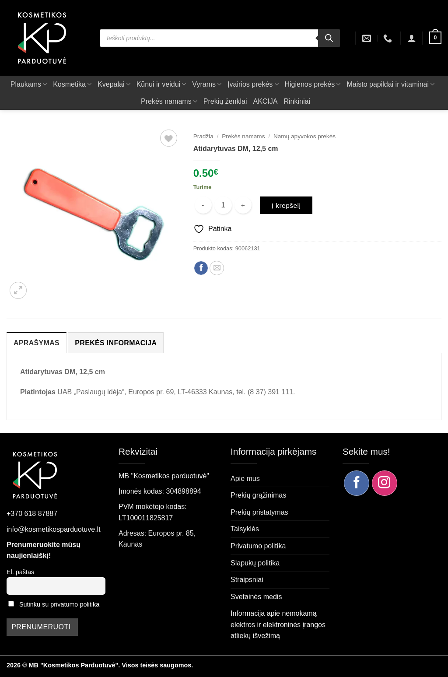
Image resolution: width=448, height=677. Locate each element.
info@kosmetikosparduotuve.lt (54, 529)
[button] (411, 38)
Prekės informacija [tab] (116, 343)
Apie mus (245, 478)
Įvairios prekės (253, 84)
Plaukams (28, 84)
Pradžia (203, 136)
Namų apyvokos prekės (304, 136)
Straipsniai (247, 579)
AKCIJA (265, 101)
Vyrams (206, 84)
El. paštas (20, 571)
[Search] (329, 38)
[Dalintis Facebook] (201, 268)
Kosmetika (72, 84)
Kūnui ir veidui (161, 84)
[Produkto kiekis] (223, 205)
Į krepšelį (286, 205)
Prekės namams (169, 101)
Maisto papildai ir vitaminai (390, 84)
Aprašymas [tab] (37, 343)
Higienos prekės (313, 84)
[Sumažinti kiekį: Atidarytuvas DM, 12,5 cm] (203, 205)
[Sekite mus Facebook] (356, 483)
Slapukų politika (255, 563)
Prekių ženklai (225, 101)
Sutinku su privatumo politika (59, 604)
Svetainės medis (256, 596)
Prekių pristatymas (259, 512)
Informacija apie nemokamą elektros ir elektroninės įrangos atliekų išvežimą (278, 624)
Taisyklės (245, 529)
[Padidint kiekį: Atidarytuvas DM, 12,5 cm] (243, 205)
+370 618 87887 (32, 513)
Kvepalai (114, 84)
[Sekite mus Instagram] (384, 483)
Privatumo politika (258, 546)
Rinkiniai (297, 101)
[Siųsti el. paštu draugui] (217, 268)
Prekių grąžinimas (258, 495)
